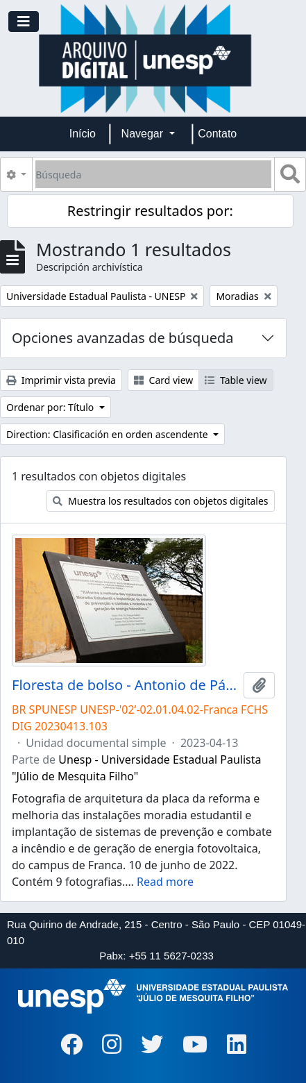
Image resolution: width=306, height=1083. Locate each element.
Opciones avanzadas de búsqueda (123, 337)
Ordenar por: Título (51, 407)
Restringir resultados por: (150, 210)
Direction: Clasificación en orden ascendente (108, 434)
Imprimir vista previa (61, 380)
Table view (235, 380)
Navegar (144, 134)
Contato (217, 134)
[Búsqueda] (153, 174)
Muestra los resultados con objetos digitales (160, 500)
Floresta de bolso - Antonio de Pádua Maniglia (125, 685)
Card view (163, 380)
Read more (165, 881)
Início (82, 134)
